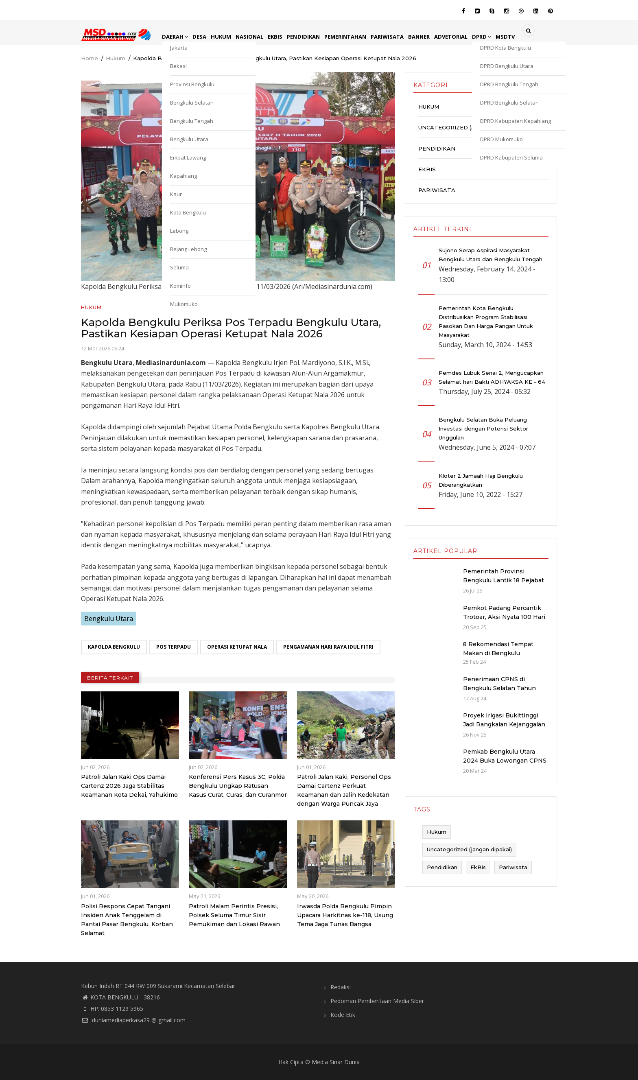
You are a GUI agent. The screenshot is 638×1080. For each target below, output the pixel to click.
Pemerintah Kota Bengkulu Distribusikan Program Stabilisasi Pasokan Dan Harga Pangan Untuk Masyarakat (486, 321)
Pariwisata (398, 36)
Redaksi (340, 987)
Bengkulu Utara (108, 618)
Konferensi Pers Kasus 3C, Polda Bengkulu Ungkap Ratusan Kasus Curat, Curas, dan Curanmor (238, 785)
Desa (201, 36)
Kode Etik (342, 1015)
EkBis (281, 36)
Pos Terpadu (173, 646)
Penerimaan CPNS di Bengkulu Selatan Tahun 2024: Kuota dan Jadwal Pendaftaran (499, 693)
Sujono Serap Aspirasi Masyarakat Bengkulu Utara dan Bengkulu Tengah (490, 254)
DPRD (497, 36)
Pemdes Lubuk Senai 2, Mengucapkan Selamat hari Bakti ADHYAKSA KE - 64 (492, 377)
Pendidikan (310, 36)
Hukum (224, 36)
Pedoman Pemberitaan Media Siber (377, 1001)
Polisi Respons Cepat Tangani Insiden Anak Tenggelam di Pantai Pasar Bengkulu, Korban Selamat (127, 920)
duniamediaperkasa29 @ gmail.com (133, 1020)
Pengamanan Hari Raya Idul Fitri (328, 646)
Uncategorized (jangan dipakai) (470, 127)
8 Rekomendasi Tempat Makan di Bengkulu (498, 649)
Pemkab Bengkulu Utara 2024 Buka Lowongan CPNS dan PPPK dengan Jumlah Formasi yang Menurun (504, 765)
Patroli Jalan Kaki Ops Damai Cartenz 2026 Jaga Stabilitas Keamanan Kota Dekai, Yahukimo (129, 785)
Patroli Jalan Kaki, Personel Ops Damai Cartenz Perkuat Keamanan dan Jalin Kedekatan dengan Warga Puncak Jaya (344, 790)
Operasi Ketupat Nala (237, 646)
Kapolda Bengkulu (114, 646)
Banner (431, 36)
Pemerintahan (354, 36)
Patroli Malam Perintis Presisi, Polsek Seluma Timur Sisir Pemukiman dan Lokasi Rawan (234, 915)
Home (89, 58)
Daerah (176, 36)
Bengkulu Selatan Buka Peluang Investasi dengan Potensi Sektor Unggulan (483, 428)
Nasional (254, 36)
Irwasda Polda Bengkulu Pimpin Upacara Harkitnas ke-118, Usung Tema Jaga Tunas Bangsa (345, 915)
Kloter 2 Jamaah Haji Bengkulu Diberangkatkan (481, 480)
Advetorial (465, 36)
